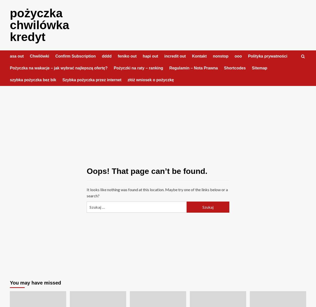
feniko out (127, 56)
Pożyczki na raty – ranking (138, 68)
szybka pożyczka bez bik (33, 80)
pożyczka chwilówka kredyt (39, 25)
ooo (238, 56)
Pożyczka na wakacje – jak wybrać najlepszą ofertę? (59, 68)
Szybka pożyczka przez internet (91, 80)
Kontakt (199, 56)
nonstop (220, 56)
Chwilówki (39, 56)
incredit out (175, 56)
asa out (17, 56)
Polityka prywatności (267, 56)
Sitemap (259, 68)
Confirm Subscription (75, 56)
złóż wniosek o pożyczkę (151, 80)
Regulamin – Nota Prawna (193, 68)
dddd (107, 56)
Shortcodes (235, 68)
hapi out (150, 56)
